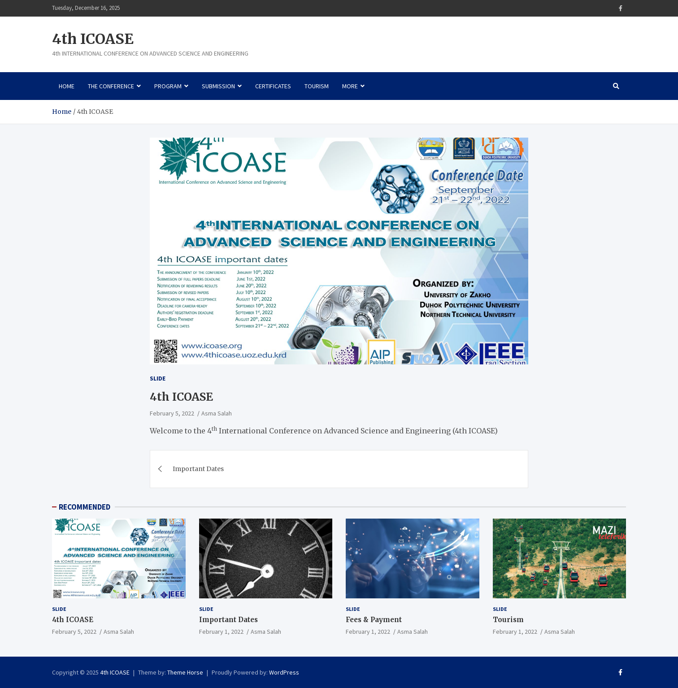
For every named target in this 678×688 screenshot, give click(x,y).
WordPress (284, 672)
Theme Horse (185, 672)
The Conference (111, 86)
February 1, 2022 (221, 631)
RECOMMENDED (84, 507)
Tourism (316, 86)
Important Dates (198, 469)
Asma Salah (216, 413)
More (350, 86)
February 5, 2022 (172, 413)
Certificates (273, 86)
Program (168, 86)
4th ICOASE (93, 39)
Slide (157, 378)
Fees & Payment (374, 619)
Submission (218, 86)
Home (66, 86)
